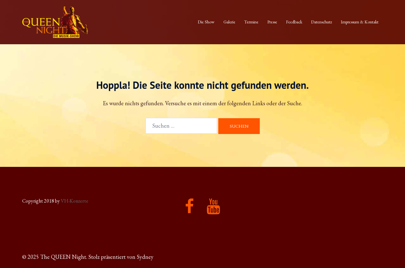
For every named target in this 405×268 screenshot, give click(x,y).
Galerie (229, 22)
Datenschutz (321, 22)
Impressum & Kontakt (359, 22)
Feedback (294, 22)
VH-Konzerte (74, 201)
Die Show (206, 22)
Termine (251, 22)
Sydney (145, 256)
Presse (272, 22)
